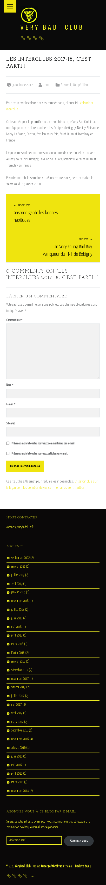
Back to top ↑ (83, 866)
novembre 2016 (20, 739)
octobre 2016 (18, 748)
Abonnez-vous (79, 841)
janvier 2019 (18, 592)
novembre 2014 (20, 791)
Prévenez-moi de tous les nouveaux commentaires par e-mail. (43, 443)
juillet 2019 (17, 575)
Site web (10, 423)
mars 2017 (17, 722)
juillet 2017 (17, 696)
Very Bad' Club (52, 27)
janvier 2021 (18, 566)
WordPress (57, 866)
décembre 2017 (19, 670)
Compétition (80, 85)
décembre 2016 (19, 730)
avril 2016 (16, 774)
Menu (10, 6)
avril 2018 (16, 635)
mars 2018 (17, 644)
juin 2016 (16, 756)
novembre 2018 (20, 601)
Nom (9, 385)
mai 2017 (16, 704)
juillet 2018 (17, 609)
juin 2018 (16, 618)
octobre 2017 (18, 687)
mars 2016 (17, 782)
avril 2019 (16, 584)
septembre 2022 (20, 558)
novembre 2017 (20, 679)
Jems (46, 85)
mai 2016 (16, 765)
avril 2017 (16, 713)
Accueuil (66, 85)
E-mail (10, 404)
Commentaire (14, 320)
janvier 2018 (18, 661)
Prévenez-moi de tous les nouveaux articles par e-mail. (40, 453)
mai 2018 (16, 627)
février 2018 (18, 653)
